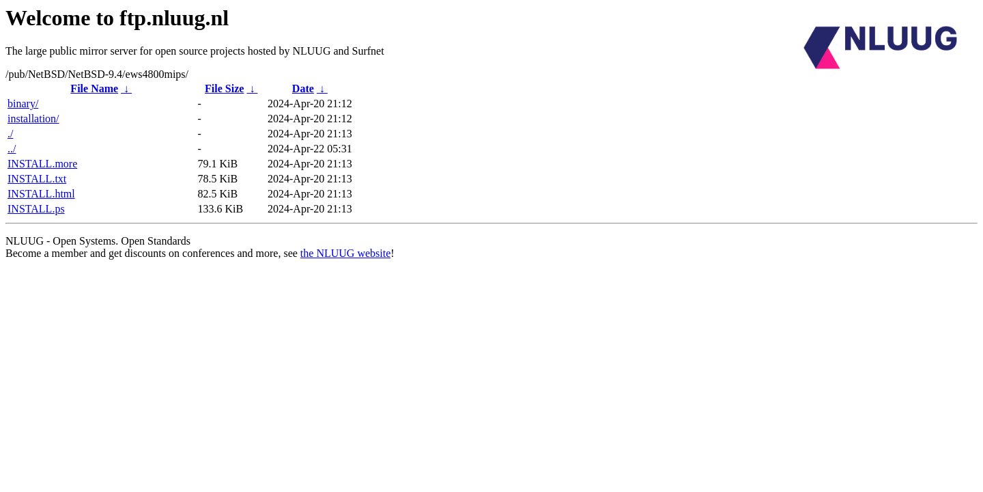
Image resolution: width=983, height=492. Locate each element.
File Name (94, 88)
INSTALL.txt (37, 178)
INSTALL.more (42, 163)
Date (303, 88)
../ (12, 148)
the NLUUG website (345, 253)
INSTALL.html (41, 194)
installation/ (33, 118)
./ (10, 133)
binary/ (23, 103)
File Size (224, 88)
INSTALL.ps (36, 209)
